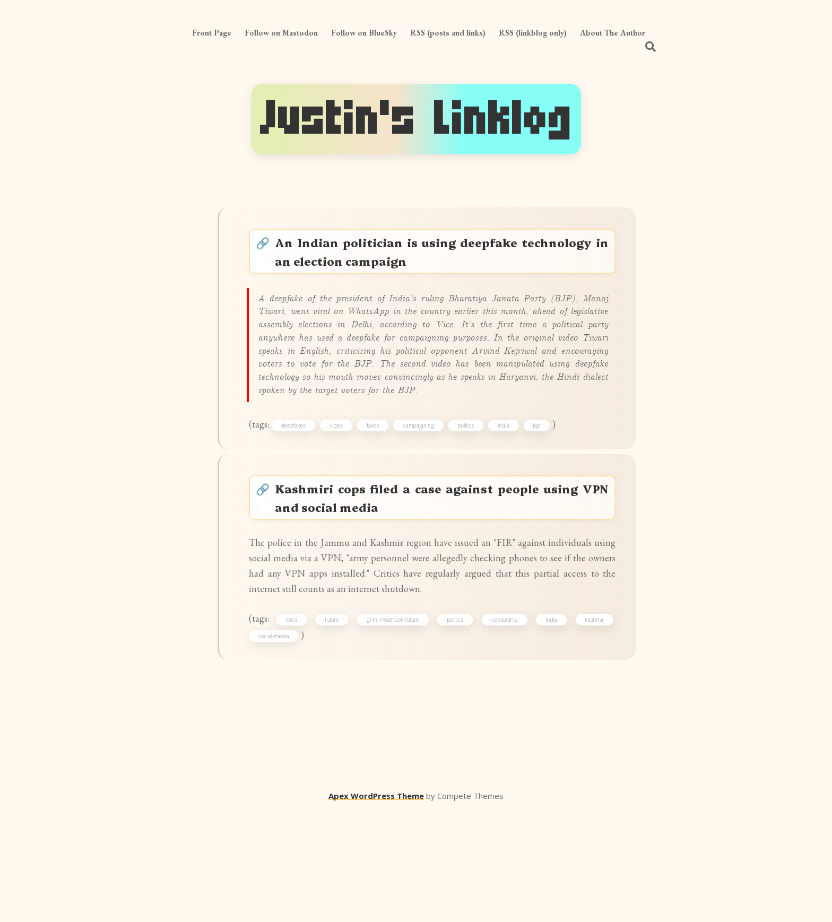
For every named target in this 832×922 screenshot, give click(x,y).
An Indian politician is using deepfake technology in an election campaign (443, 256)
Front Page (211, 33)
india (513, 479)
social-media (280, 743)
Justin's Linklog (416, 119)
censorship (504, 723)
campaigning (428, 479)
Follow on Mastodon (281, 33)
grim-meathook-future (397, 723)
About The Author (612, 33)
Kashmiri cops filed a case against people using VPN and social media (443, 561)
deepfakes (304, 479)
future (338, 723)
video (346, 479)
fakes (383, 479)
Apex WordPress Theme (376, 906)
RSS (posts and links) (448, 33)
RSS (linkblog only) (533, 33)
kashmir (589, 723)
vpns (299, 723)
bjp (547, 479)
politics (476, 479)
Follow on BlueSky (364, 33)
